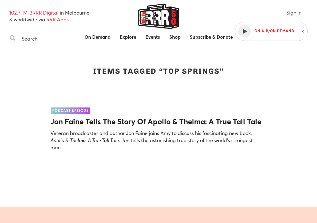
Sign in (294, 12)
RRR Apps (57, 19)
